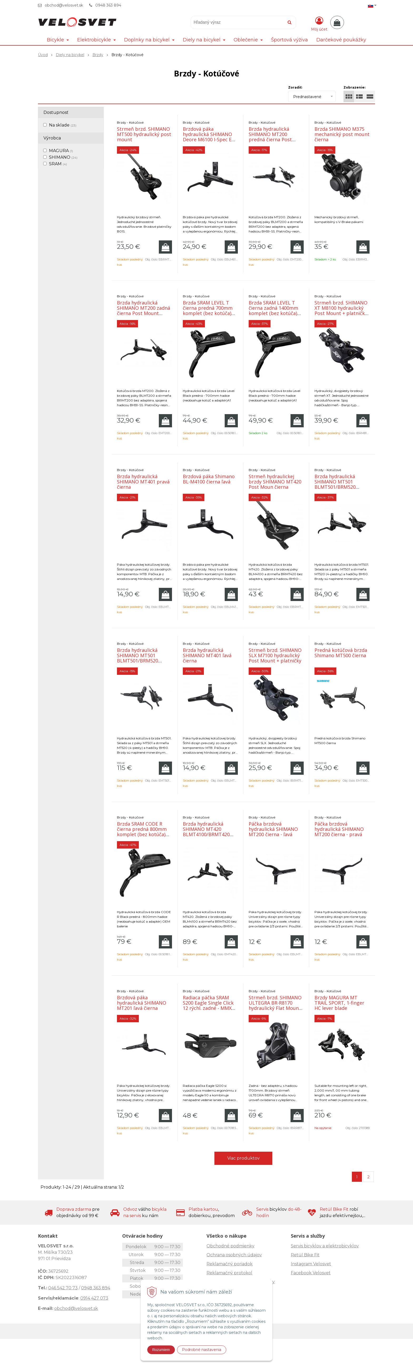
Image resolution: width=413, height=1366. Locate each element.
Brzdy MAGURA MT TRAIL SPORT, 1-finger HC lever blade (339, 1002)
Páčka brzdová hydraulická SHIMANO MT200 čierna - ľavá (273, 829)
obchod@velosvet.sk (64, 5)
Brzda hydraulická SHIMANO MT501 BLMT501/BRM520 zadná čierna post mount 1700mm (137, 660)
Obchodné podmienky (230, 1245)
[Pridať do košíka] (165, 247)
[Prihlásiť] (319, 23)
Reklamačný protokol (229, 1272)
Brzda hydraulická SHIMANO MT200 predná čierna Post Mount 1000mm (270, 137)
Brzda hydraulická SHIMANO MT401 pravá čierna (143, 481)
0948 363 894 (108, 5)
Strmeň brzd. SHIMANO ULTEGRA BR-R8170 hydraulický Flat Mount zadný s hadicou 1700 (275, 1005)
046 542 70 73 (63, 1287)
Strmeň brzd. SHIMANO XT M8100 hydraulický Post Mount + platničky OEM (340, 310)
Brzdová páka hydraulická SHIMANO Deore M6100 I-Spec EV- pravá (209, 137)
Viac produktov (243, 1158)
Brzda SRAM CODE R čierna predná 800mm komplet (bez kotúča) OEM (142, 832)
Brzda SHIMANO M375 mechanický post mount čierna (342, 134)
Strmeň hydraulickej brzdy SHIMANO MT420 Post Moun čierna (275, 481)
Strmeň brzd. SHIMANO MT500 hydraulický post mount (144, 134)
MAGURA (61, 150)
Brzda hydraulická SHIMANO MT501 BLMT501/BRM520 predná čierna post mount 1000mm (336, 487)
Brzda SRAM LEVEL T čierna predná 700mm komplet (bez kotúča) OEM (208, 310)
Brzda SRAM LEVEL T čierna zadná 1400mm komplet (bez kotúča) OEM (273, 310)
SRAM (58, 163)
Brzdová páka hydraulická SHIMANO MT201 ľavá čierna (141, 1002)
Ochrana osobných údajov (234, 1254)
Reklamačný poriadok (229, 1263)
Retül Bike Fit (305, 1254)
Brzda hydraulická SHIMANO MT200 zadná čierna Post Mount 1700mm (143, 310)
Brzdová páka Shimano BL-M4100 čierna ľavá (209, 479)
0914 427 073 (94, 1298)
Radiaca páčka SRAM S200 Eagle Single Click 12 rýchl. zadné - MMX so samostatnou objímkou (208, 1008)
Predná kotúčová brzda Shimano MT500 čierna (340, 652)
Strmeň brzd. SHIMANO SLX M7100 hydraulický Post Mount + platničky (275, 655)
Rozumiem (161, 1350)
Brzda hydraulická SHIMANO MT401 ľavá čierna (207, 655)
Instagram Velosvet (311, 1263)
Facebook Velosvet (311, 1272)
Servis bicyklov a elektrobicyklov (325, 1245)
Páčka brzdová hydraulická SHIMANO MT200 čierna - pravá (339, 829)
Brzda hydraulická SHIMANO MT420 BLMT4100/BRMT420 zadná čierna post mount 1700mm (206, 834)
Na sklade (62, 125)
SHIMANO (63, 157)
